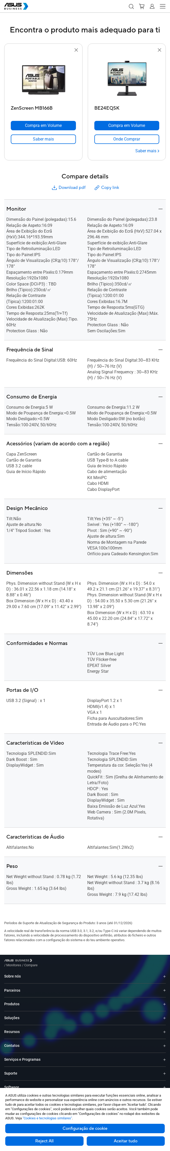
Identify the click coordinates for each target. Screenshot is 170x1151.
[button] (131, 6)
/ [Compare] (59, 961)
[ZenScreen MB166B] (43, 106)
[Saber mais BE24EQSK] (147, 151)
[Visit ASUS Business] (19, 961)
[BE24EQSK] (126, 106)
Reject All (44, 1141)
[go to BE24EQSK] (126, 78)
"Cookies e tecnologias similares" (47, 1118)
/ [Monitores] (42, 961)
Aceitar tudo (125, 1141)
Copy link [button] (106, 187)
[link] (43, 139)
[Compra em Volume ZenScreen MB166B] (43, 125)
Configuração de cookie (85, 1128)
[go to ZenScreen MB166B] (43, 78)
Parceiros (12, 986)
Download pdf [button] (68, 187)
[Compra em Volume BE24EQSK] (126, 125)
